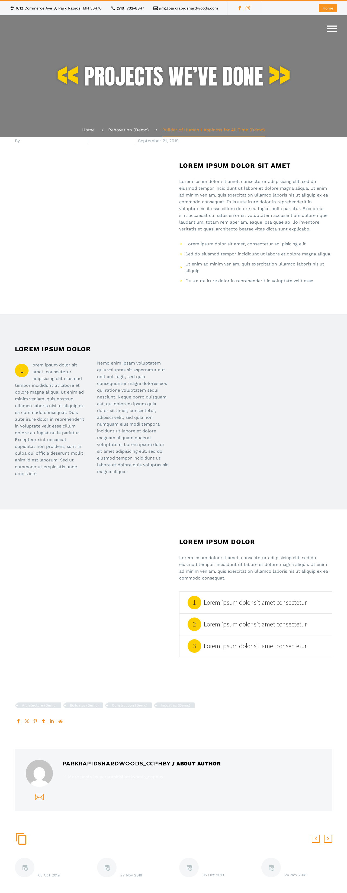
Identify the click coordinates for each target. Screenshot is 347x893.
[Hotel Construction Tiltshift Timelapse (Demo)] (26, 868)
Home (328, 8)
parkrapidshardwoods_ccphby (53, 140)
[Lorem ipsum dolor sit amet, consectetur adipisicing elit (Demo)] (191, 868)
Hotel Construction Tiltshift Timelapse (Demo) (58, 869)
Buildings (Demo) (84, 705)
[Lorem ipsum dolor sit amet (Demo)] (108, 868)
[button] (316, 839)
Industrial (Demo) (175, 705)
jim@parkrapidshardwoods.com (188, 8)
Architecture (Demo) (39, 705)
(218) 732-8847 (130, 8)
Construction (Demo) (129, 705)
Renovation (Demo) (111, 140)
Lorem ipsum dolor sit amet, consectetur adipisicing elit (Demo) (226, 868)
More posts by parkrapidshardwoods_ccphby (115, 776)
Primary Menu (332, 29)
